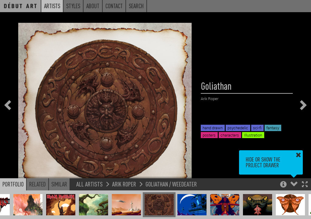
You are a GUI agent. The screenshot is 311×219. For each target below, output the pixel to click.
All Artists (89, 184)
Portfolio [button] (13, 184)
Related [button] (37, 184)
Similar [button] (59, 184)
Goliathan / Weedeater (171, 184)
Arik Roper (124, 184)
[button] (305, 184)
